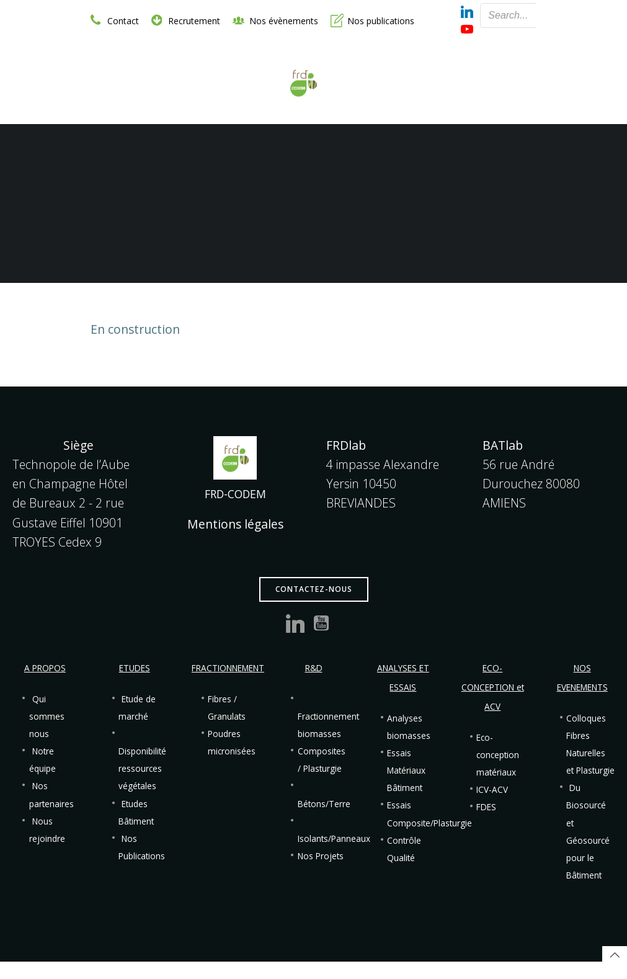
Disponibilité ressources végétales (142, 769)
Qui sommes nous (46, 717)
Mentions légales (235, 524)
